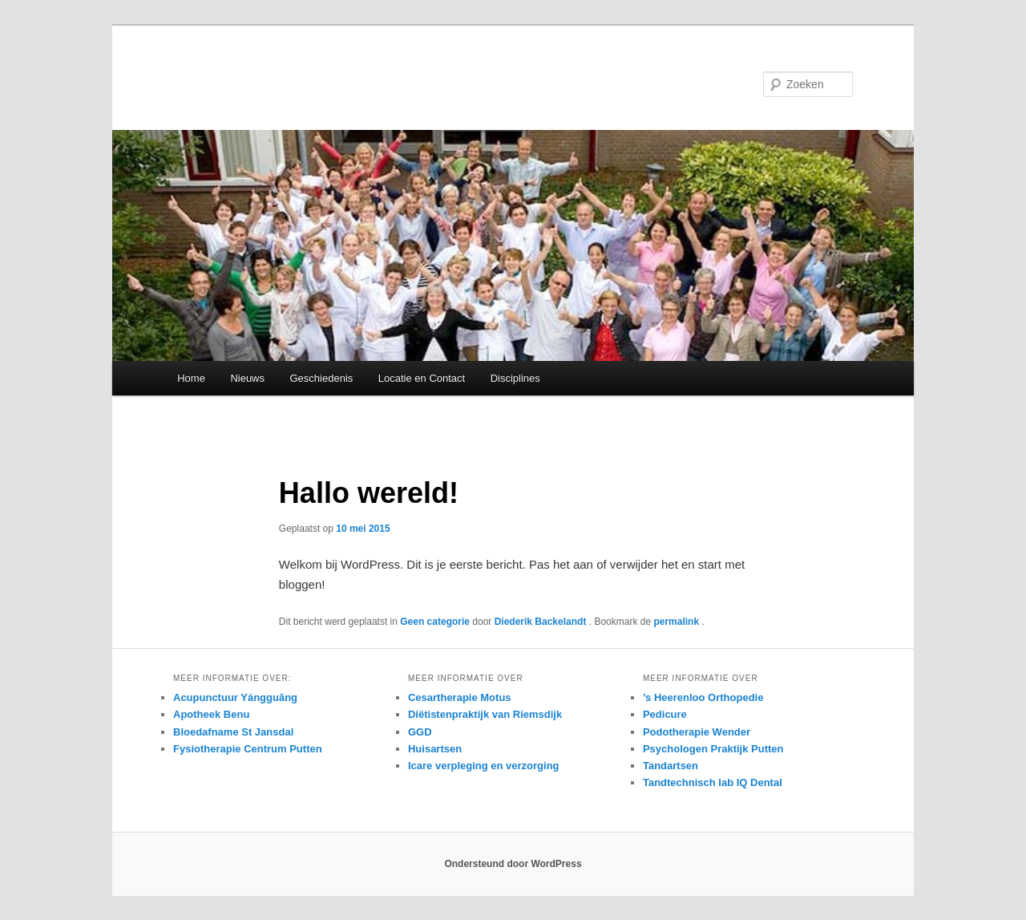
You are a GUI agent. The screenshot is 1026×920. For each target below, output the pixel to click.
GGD (420, 732)
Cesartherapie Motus (459, 697)
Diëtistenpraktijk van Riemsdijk (485, 714)
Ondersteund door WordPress (512, 863)
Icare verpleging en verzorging (483, 766)
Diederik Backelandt (542, 621)
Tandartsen (670, 766)
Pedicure (665, 714)
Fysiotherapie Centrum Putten (247, 749)
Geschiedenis (321, 378)
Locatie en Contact (421, 378)
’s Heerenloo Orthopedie (703, 697)
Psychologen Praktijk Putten (713, 749)
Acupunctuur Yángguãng (235, 697)
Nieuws (247, 378)
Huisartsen (435, 749)
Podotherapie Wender (696, 732)
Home (191, 378)
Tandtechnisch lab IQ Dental (712, 782)
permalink (677, 621)
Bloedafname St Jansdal (233, 732)
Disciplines (515, 378)
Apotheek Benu (211, 714)
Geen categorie (435, 621)
